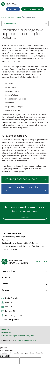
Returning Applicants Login (20, 179)
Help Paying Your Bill (11, 315)
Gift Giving (13, 9)
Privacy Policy (6, 329)
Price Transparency (11, 320)
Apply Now (25, 217)
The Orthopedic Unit (10, 249)
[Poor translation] (7, 355)
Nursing (18, 17)
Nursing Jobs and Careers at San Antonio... (19, 243)
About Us (7, 302)
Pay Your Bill (8, 311)
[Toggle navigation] (46, 4)
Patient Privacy (6, 332)
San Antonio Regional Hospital (14, 237)
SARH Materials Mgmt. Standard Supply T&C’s (18, 336)
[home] (9, 4)
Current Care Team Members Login (22, 189)
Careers (11, 17)
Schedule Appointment (33, 9)
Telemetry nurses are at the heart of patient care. (22, 246)
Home (3, 17)
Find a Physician (10, 298)
